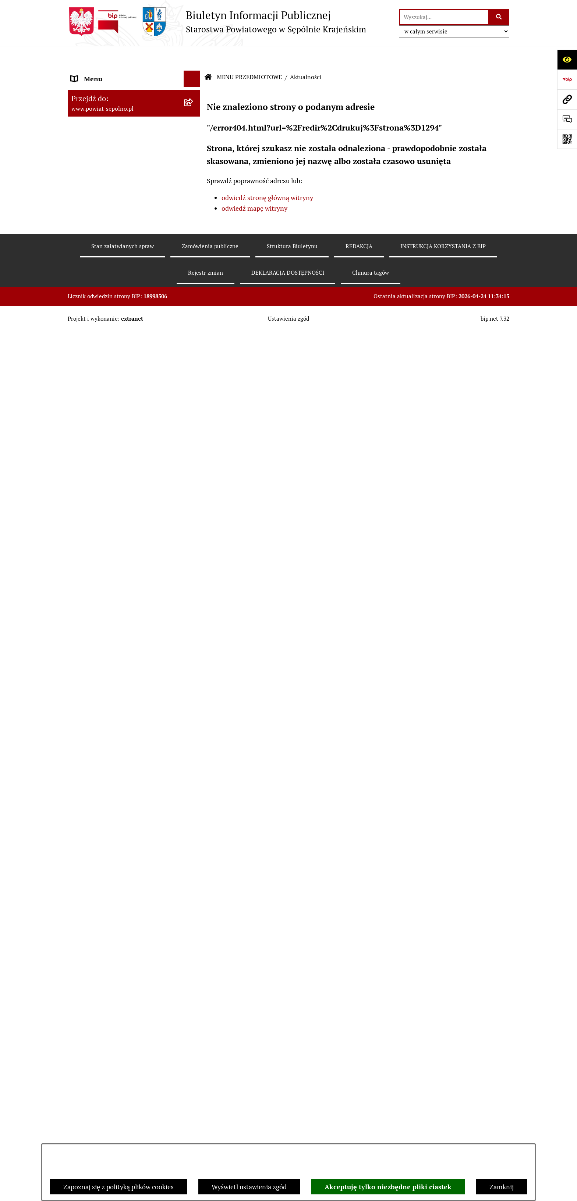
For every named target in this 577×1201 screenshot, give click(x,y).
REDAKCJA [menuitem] (87, 995)
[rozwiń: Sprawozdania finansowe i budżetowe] (193, 412)
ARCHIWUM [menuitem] (89, 1062)
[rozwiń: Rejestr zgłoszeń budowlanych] (193, 305)
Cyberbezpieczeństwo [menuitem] (103, 1111)
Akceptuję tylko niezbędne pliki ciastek (388, 1187)
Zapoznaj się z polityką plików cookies (118, 1187)
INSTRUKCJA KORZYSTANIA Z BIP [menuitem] (122, 1012)
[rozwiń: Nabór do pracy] (193, 390)
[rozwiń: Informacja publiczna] (193, 253)
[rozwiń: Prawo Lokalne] (193, 486)
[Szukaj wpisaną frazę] (499, 17)
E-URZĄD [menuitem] (85, 172)
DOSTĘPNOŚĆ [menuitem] (92, 1045)
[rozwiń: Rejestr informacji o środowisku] (193, 326)
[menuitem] (134, 210)
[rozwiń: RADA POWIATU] (193, 156)
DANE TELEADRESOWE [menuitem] (105, 90)
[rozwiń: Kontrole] (193, 633)
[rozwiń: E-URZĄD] (193, 172)
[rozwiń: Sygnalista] (193, 1128)
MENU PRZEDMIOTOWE (249, 55)
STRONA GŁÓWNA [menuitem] (98, 73)
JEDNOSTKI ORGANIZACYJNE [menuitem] (115, 919)
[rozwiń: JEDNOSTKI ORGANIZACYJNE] (193, 919)
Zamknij (501, 1187)
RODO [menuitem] (80, 1095)
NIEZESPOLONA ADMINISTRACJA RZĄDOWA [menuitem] (121, 974)
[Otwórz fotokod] (567, 139)
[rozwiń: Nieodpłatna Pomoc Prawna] (193, 793)
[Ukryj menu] (192, 57)
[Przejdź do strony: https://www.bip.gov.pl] (567, 79)
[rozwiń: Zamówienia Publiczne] (193, 507)
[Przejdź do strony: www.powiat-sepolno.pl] (567, 99)
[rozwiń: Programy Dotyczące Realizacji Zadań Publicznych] (193, 581)
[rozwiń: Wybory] (193, 231)
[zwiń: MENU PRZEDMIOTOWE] (193, 189)
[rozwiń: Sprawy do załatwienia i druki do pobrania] (193, 274)
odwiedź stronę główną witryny (267, 176)
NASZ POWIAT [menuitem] (92, 106)
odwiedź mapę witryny (254, 186)
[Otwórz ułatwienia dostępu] (567, 60)
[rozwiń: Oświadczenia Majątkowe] (193, 464)
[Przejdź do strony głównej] (217, 21)
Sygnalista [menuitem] (86, 1128)
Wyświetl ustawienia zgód (249, 1187)
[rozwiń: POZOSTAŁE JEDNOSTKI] (193, 936)
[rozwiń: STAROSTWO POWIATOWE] (193, 123)
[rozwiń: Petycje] (193, 771)
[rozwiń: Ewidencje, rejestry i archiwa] (193, 612)
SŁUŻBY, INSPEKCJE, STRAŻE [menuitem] (114, 952)
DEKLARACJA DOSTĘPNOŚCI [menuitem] (114, 1028)
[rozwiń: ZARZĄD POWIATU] (193, 139)
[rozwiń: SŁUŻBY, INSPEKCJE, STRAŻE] (193, 952)
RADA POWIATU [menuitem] (95, 156)
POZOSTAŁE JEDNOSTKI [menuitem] (107, 936)
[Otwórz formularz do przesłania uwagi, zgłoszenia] (567, 119)
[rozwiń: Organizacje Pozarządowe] (193, 676)
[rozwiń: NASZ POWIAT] (193, 106)
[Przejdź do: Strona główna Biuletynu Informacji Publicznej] (208, 55)
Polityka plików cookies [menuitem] (104, 1078)
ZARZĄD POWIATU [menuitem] (99, 139)
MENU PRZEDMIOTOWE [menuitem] (107, 189)
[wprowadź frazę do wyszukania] (444, 17)
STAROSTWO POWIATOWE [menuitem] (111, 123)
